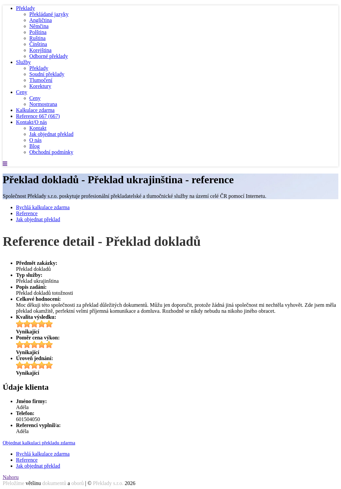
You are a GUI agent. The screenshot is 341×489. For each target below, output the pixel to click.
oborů (77, 483)
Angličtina (40, 20)
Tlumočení (40, 80)
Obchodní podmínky (51, 152)
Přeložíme (13, 483)
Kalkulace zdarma (35, 110)
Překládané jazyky (49, 14)
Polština (38, 32)
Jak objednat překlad (51, 134)
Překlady (25, 8)
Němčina (39, 26)
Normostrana (43, 104)
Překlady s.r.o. (108, 483)
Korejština (40, 50)
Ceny (21, 92)
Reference (38, 116)
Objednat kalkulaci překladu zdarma (39, 442)
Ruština (37, 38)
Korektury (40, 86)
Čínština (38, 44)
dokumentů (54, 483)
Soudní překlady (46, 74)
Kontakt (38, 128)
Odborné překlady (48, 56)
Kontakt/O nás (31, 122)
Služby (23, 62)
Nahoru (11, 477)
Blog (34, 146)
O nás (35, 140)
